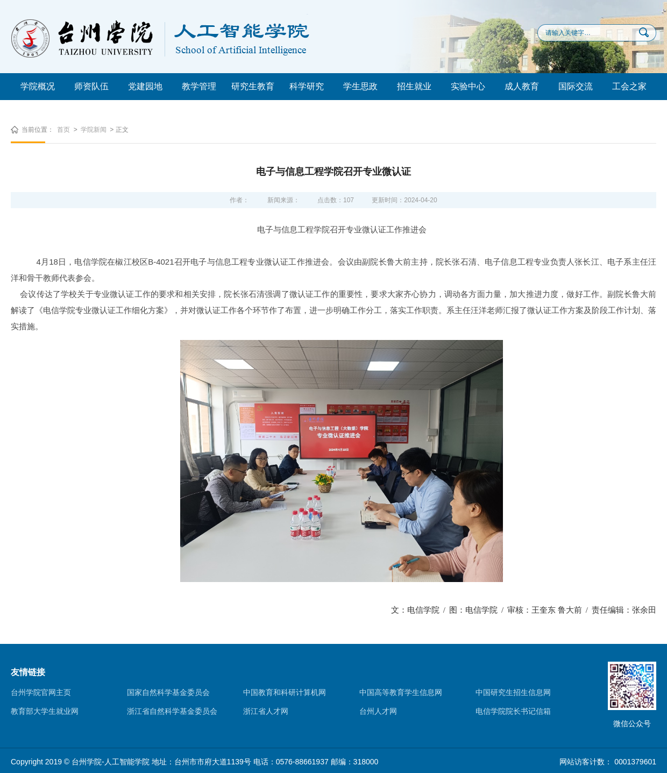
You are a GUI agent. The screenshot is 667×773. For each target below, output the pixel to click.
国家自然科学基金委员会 (168, 692)
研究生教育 (252, 86)
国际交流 (575, 86)
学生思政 (360, 86)
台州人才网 (378, 711)
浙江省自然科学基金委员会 (172, 711)
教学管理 (199, 86)
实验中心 (468, 86)
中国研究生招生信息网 (513, 692)
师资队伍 (91, 86)
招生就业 (414, 86)
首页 (63, 129)
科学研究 (306, 86)
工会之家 (629, 86)
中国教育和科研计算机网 (284, 692)
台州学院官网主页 (41, 692)
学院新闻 (94, 129)
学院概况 (37, 86)
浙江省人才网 (265, 711)
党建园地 (145, 86)
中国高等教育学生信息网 (400, 692)
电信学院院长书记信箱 (513, 711)
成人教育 (522, 86)
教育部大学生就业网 (45, 711)
